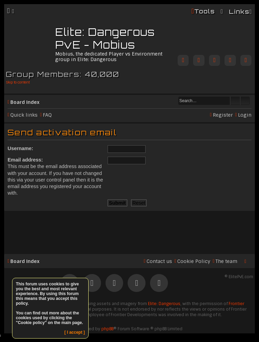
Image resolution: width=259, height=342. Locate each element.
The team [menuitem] (226, 261)
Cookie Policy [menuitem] (193, 261)
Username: (20, 148)
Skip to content (18, 82)
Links (239, 11)
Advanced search (245, 101)
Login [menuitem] (244, 115)
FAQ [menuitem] (47, 115)
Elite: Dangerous (164, 303)
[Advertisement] (129, 229)
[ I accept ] (74, 332)
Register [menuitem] (223, 115)
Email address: (25, 160)
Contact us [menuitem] (159, 261)
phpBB (107, 329)
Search (235, 101)
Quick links (24, 115)
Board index (24, 102)
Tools (204, 11)
